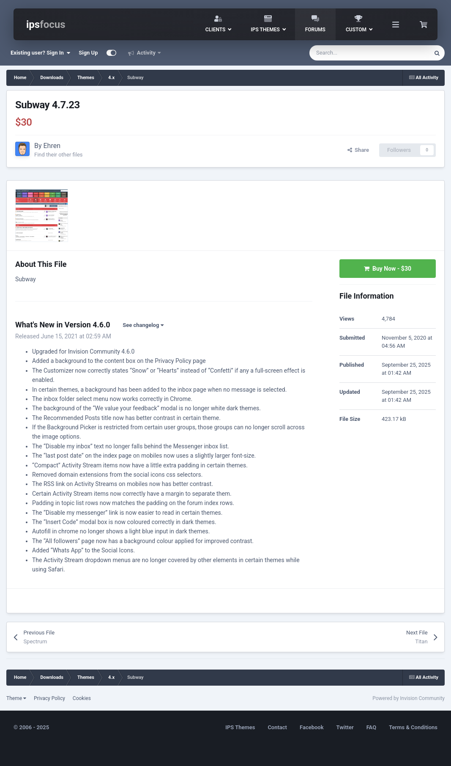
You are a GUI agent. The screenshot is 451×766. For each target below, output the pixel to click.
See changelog (143, 325)
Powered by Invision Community (408, 698)
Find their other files (58, 154)
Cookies (82, 698)
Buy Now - (387, 268)
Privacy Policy (49, 698)
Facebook (312, 727)
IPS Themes (240, 727)
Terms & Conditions (413, 727)
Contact (277, 727)
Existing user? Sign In (40, 52)
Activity (146, 52)
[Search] (351, 52)
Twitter (345, 727)
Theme (16, 698)
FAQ (371, 727)
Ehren (52, 146)
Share (358, 150)
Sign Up (88, 52)
